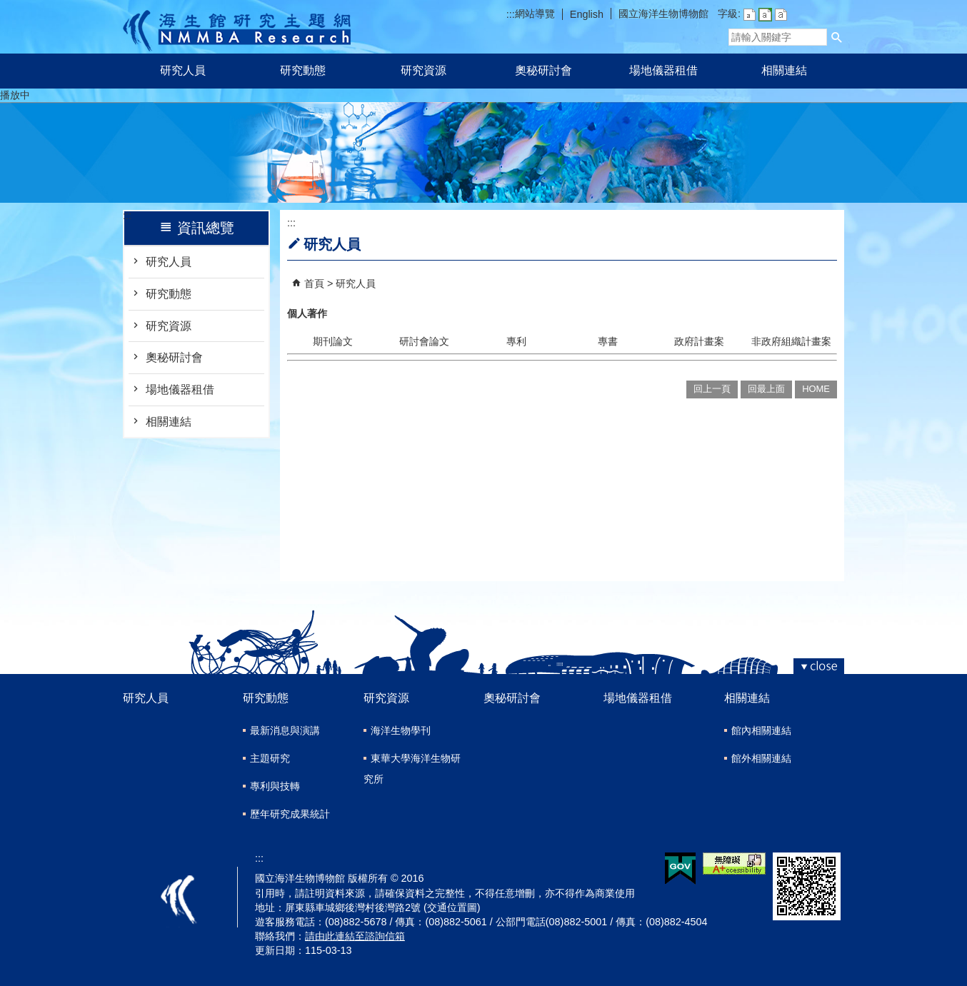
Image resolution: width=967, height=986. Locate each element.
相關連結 (784, 70)
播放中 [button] (15, 95)
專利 (516, 341)
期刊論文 (333, 341)
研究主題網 (237, 27)
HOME (816, 388)
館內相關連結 (761, 730)
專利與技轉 (275, 786)
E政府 (680, 868)
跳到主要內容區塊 (7, 7)
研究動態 (303, 70)
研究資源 (423, 70)
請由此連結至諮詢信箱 (355, 936)
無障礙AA (734, 863)
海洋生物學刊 (401, 730)
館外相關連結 (761, 758)
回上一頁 (712, 388)
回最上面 (766, 388)
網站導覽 (535, 13)
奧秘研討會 (543, 70)
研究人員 (183, 70)
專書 (608, 341)
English (586, 14)
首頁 (314, 283)
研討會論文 (424, 341)
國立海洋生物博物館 (663, 13)
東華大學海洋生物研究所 (412, 769)
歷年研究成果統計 (290, 814)
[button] (837, 37)
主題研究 (270, 758)
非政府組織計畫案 (791, 341)
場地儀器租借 (663, 70)
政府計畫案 (699, 341)
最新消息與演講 (285, 730)
